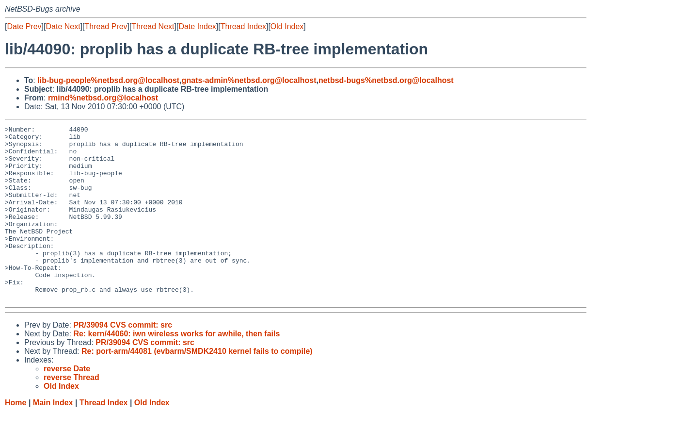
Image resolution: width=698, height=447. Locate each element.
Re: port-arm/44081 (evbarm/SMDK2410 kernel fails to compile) (197, 386)
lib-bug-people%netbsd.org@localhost (108, 80)
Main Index (53, 437)
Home (15, 437)
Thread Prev (106, 26)
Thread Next (152, 26)
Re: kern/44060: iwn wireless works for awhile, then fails (176, 368)
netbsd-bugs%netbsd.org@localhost (386, 80)
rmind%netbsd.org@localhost (103, 98)
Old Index (286, 26)
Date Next (63, 26)
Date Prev (24, 26)
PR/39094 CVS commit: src (122, 360)
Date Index (197, 26)
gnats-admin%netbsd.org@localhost (249, 80)
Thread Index (243, 26)
